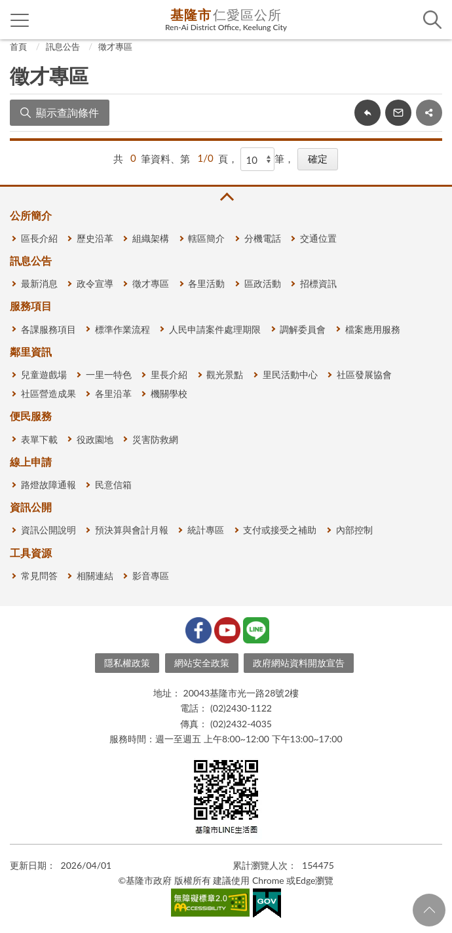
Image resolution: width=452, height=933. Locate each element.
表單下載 (39, 439)
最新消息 (39, 283)
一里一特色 (109, 374)
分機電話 (262, 238)
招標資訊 (318, 283)
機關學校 (169, 393)
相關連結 (95, 575)
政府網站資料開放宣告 (299, 662)
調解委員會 (303, 329)
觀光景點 (224, 374)
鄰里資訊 (31, 351)
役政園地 (95, 439)
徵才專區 (115, 46)
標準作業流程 (122, 329)
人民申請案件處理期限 (215, 329)
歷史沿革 (95, 238)
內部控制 (354, 529)
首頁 (18, 46)
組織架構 (150, 238)
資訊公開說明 (48, 529)
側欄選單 (19, 20)
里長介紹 (169, 374)
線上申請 (31, 461)
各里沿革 (113, 393)
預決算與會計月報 (131, 529)
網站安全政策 (201, 662)
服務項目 (31, 305)
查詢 (432, 19)
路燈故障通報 (48, 484)
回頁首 (429, 910)
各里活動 (206, 283)
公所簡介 (31, 215)
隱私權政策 (127, 662)
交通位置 (318, 238)
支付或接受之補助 (279, 529)
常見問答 (39, 575)
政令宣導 (95, 283)
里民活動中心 (290, 374)
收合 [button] (226, 197)
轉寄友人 (398, 113)
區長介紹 (39, 238)
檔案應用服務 (372, 329)
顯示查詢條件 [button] (67, 112)
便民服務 (31, 415)
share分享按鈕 (429, 113)
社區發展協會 (364, 374)
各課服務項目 (48, 329)
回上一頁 (367, 113)
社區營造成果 (48, 393)
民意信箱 (113, 484)
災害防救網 (155, 439)
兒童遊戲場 (44, 374)
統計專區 (205, 529)
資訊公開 (31, 507)
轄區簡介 (206, 238)
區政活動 (262, 283)
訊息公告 (63, 46)
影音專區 (150, 575)
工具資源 (31, 552)
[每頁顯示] (257, 159)
